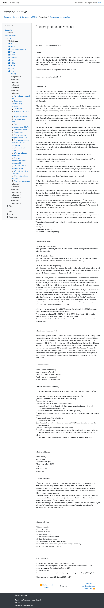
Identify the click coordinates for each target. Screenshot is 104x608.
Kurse (15, 17)
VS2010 (34, 17)
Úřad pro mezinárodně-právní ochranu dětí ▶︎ (89, 586)
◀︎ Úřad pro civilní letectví (46, 586)
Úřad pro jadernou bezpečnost (60, 17)
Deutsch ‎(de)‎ (14, 3)
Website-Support (22, 595)
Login (99, 3)
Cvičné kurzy (24, 17)
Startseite (7, 17)
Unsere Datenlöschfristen (24, 605)
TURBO (5, 3)
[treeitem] (17, 123)
